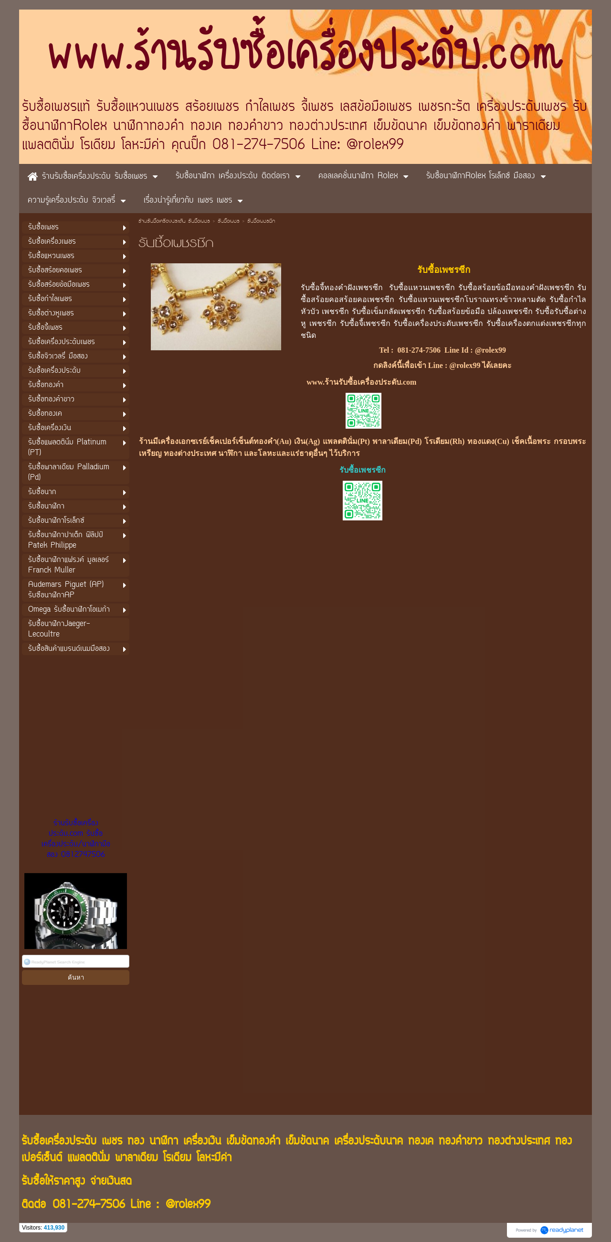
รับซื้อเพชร (229, 222)
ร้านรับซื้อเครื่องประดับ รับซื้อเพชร (174, 222)
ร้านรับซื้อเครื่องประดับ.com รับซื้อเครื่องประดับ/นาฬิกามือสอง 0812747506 (76, 839)
